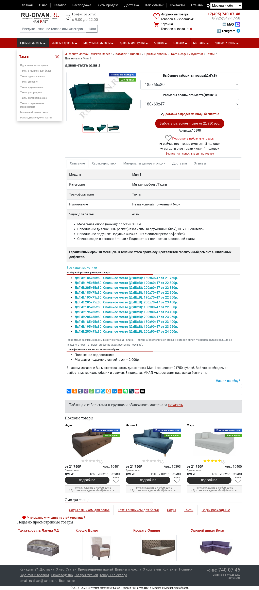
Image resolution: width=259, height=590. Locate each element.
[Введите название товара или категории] (53, 29)
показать (175, 405)
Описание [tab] (77, 163)
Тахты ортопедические (33, 98)
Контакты (177, 5)
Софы (171, 510)
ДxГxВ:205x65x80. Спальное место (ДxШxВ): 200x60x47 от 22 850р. (126, 288)
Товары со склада (113, 575)
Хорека (160, 43)
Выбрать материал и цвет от (189, 123)
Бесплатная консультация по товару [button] (190, 153)
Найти (92, 28)
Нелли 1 (131, 425)
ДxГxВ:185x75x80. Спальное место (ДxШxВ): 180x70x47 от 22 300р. (126, 292)
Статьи (71, 569)
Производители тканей (95, 569)
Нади (68, 425)
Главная (26, 5)
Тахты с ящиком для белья (36, 70)
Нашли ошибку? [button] (228, 381)
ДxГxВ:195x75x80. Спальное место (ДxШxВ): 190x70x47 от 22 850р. (126, 297)
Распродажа (81, 5)
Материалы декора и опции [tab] (144, 163)
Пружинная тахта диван (34, 65)
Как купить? (154, 5)
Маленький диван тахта (34, 112)
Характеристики (104, 163)
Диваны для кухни (134, 43)
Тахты (188, 510)
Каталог (60, 5)
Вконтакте (67, 581)
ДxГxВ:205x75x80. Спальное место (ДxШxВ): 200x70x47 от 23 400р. (126, 302)
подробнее (87, 480)
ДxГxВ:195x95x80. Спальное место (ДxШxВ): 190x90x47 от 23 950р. (126, 327)
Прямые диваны (33, 43)
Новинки (185, 569)
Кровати (180, 43)
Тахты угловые (29, 81)
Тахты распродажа (31, 92)
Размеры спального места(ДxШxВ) (190, 95)
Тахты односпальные (32, 76)
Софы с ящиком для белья (89, 510)
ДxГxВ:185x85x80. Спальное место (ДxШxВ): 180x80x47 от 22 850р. (126, 307)
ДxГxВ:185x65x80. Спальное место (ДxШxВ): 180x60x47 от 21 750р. (126, 278)
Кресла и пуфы (227, 43)
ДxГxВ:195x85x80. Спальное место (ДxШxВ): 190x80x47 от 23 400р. (126, 312)
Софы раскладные (216, 510)
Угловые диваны (65, 43)
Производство (62, 575)
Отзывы (197, 5)
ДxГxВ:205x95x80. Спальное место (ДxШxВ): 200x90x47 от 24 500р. (126, 331)
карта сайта (234, 578)
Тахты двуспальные (32, 87)
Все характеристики (82, 268)
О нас (43, 5)
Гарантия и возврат (34, 575)
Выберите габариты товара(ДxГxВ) (190, 75)
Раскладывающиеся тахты (36, 117)
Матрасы (201, 43)
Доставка (131, 5)
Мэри (190, 425)
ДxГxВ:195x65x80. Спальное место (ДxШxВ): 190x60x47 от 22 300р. (126, 283)
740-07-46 (224, 14)
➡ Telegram (228, 31)
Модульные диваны (98, 43)
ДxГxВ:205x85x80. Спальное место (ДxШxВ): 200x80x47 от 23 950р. (126, 317)
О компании (152, 569)
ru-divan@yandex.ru (43, 581)
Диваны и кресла (128, 569)
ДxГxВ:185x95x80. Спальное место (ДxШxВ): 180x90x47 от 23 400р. (126, 322)
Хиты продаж (108, 5)
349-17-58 (226, 18)
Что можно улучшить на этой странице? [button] (56, 517)
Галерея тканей (86, 575)
